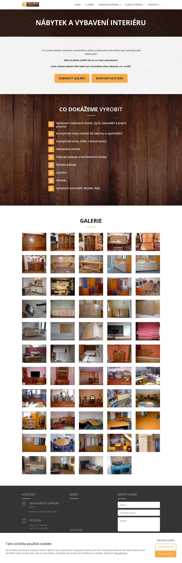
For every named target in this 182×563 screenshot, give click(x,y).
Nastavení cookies (166, 540)
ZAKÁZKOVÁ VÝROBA (109, 4)
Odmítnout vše (165, 546)
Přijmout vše (165, 553)
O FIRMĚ (90, 4)
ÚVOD (78, 4)
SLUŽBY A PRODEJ (133, 4)
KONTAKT (153, 4)
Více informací (120, 553)
